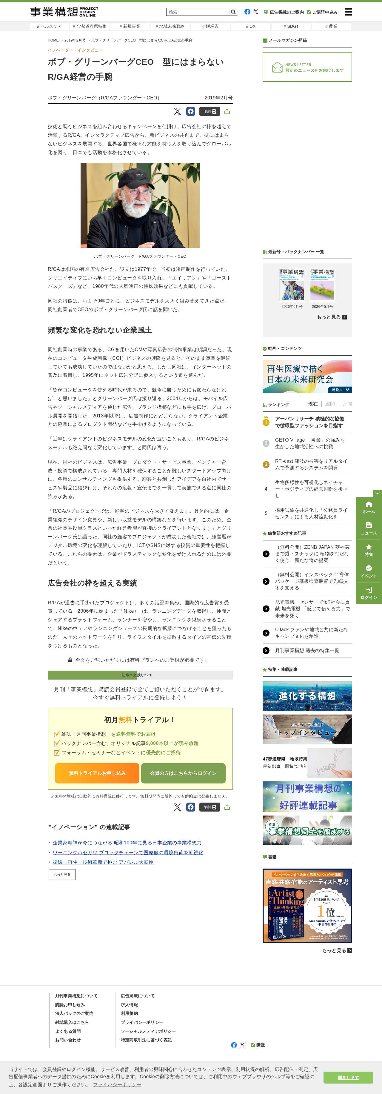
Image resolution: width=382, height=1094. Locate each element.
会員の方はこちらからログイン (183, 773)
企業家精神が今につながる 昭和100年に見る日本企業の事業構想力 (127, 842)
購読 (258, 1045)
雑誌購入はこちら (72, 1022)
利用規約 (129, 1013)
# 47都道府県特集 (90, 26)
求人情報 (129, 1005)
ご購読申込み (322, 12)
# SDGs (291, 26)
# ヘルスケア (49, 26)
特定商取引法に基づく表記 (146, 1040)
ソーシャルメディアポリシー (148, 1031)
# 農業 (331, 26)
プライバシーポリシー (142, 1022)
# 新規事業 (130, 26)
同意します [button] (348, 1077)
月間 (347, 403)
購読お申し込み (70, 1005)
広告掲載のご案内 (284, 12)
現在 (313, 403)
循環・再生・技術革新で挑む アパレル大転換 (103, 862)
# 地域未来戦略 (170, 26)
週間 (330, 403)
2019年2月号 (219, 97)
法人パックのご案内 (74, 1013)
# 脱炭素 (210, 26)
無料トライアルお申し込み (97, 773)
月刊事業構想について (76, 996)
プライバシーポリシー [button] (117, 1084)
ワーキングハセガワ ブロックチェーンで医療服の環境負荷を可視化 (128, 852)
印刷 (210, 111)
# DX (251, 26)
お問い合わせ (68, 1040)
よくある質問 (68, 1031)
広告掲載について (138, 996)
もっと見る (62, 874)
